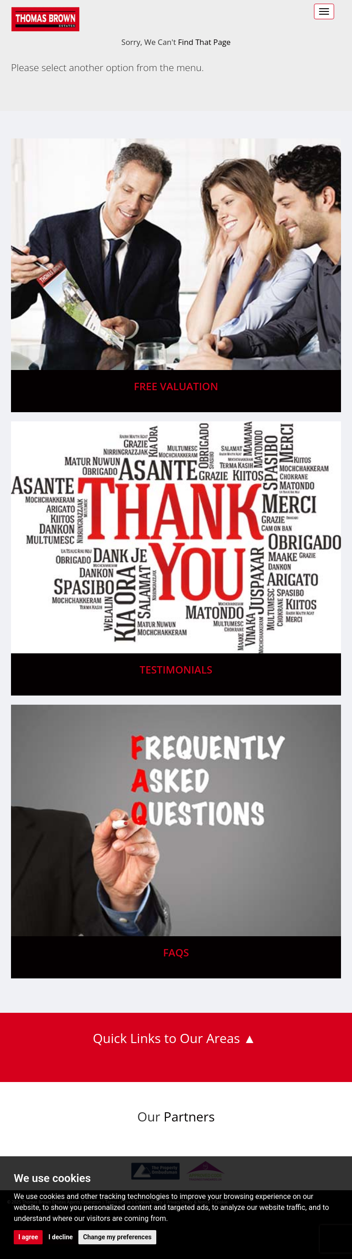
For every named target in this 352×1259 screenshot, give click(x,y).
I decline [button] (61, 1237)
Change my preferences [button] (117, 1237)
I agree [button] (28, 1237)
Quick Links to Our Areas (166, 1038)
